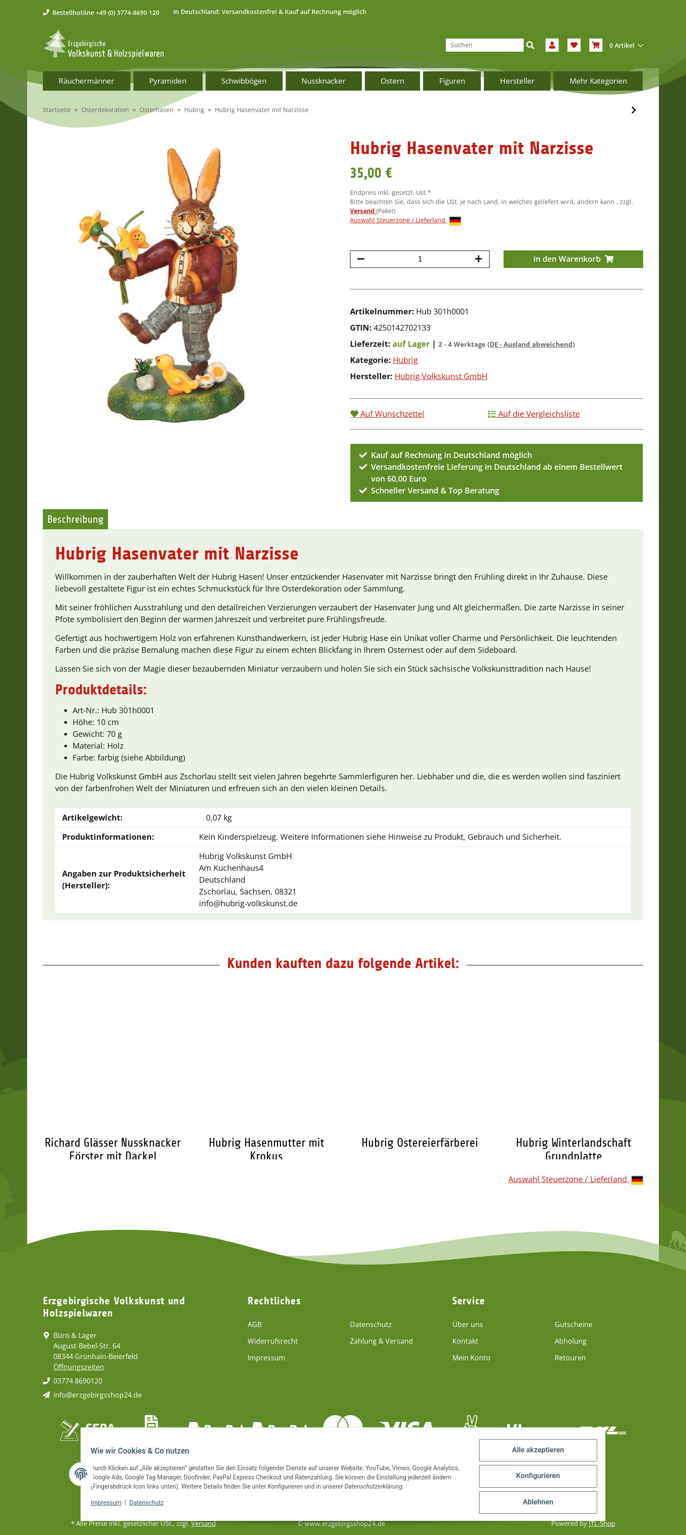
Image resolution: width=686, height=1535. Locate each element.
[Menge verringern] (360, 259)
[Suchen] (485, 45)
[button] (552, 45)
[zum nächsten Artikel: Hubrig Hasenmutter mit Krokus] (633, 110)
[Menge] (420, 259)
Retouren (570, 1357)
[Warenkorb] (616, 45)
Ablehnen (533, 1503)
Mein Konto (471, 1357)
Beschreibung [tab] (75, 519)
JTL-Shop (602, 1523)
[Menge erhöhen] (478, 259)
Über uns (467, 1324)
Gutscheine (573, 1324)
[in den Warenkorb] (573, 259)
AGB (255, 1324)
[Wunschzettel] (574, 45)
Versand (363, 211)
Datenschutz (371, 1324)
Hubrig (405, 360)
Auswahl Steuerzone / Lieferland (405, 220)
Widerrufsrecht (273, 1341)
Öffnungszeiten (78, 1367)
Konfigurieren (533, 1481)
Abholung (571, 1341)
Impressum (266, 1357)
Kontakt (465, 1341)
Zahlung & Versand (381, 1341)
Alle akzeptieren (533, 1458)
